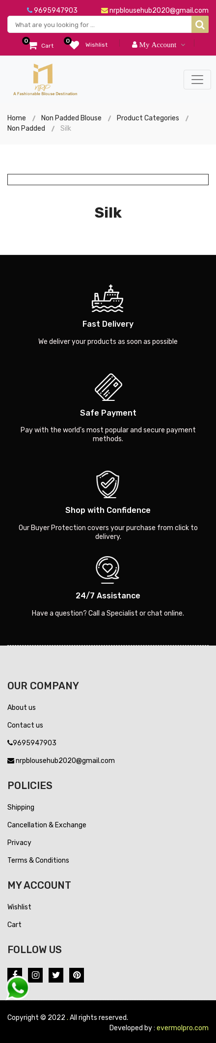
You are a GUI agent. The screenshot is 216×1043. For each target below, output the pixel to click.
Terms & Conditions (38, 860)
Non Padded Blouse (71, 118)
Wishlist (19, 907)
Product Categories (148, 118)
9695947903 (52, 10)
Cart (14, 925)
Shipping (20, 807)
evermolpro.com (183, 1028)
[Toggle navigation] (197, 79)
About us (21, 708)
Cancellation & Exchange (46, 825)
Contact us (25, 725)
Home (16, 118)
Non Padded (26, 128)
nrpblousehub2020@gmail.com (155, 10)
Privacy (19, 843)
